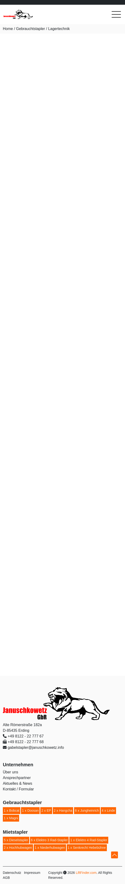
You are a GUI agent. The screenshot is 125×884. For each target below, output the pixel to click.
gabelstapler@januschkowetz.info (36, 747)
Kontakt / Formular (18, 789)
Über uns (10, 772)
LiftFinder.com (86, 873)
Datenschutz (12, 873)
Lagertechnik (59, 29)
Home (8, 29)
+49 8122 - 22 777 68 (26, 742)
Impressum (32, 873)
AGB (6, 878)
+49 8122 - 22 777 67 (26, 736)
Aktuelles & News (17, 783)
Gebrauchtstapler (30, 29)
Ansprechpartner (17, 778)
